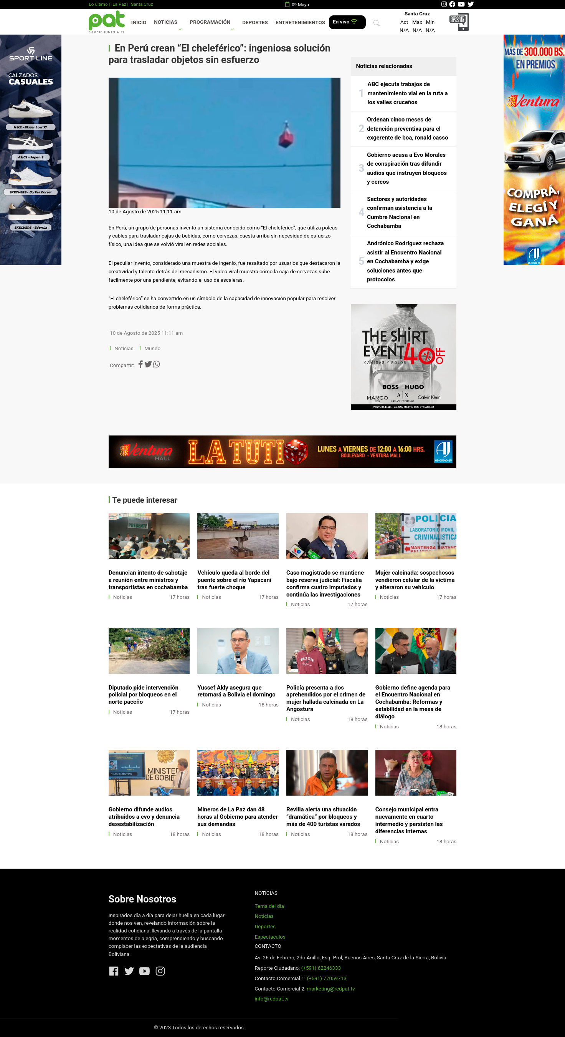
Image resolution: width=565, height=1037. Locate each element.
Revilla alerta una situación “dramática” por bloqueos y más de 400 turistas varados (323, 817)
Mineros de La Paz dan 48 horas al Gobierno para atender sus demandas (237, 817)
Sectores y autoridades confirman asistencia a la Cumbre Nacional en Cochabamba (399, 213)
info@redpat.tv (271, 999)
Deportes (255, 22)
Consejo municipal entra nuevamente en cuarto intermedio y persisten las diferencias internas (409, 820)
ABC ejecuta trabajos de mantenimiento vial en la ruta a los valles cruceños (408, 93)
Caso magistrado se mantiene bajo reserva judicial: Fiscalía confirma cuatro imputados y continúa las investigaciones (325, 583)
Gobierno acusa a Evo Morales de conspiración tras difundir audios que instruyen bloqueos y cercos (407, 168)
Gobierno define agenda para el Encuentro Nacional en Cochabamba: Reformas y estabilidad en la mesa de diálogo (413, 702)
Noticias (165, 22)
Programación (210, 22)
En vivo (345, 22)
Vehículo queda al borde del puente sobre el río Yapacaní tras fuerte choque (234, 580)
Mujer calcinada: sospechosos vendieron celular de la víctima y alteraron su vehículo (415, 580)
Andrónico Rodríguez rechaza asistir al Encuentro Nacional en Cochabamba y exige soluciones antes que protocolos (405, 261)
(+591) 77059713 (326, 978)
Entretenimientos (300, 22)
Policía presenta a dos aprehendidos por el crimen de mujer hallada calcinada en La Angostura (325, 698)
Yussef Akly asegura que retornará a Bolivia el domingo (236, 691)
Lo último (98, 4)
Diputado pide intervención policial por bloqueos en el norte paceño (143, 695)
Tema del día (269, 906)
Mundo (152, 348)
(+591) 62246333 (321, 968)
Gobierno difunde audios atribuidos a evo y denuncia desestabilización (144, 817)
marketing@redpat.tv (331, 989)
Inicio (138, 22)
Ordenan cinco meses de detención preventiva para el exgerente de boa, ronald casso (407, 128)
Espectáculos (269, 937)
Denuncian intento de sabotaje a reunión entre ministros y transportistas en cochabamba (148, 580)
